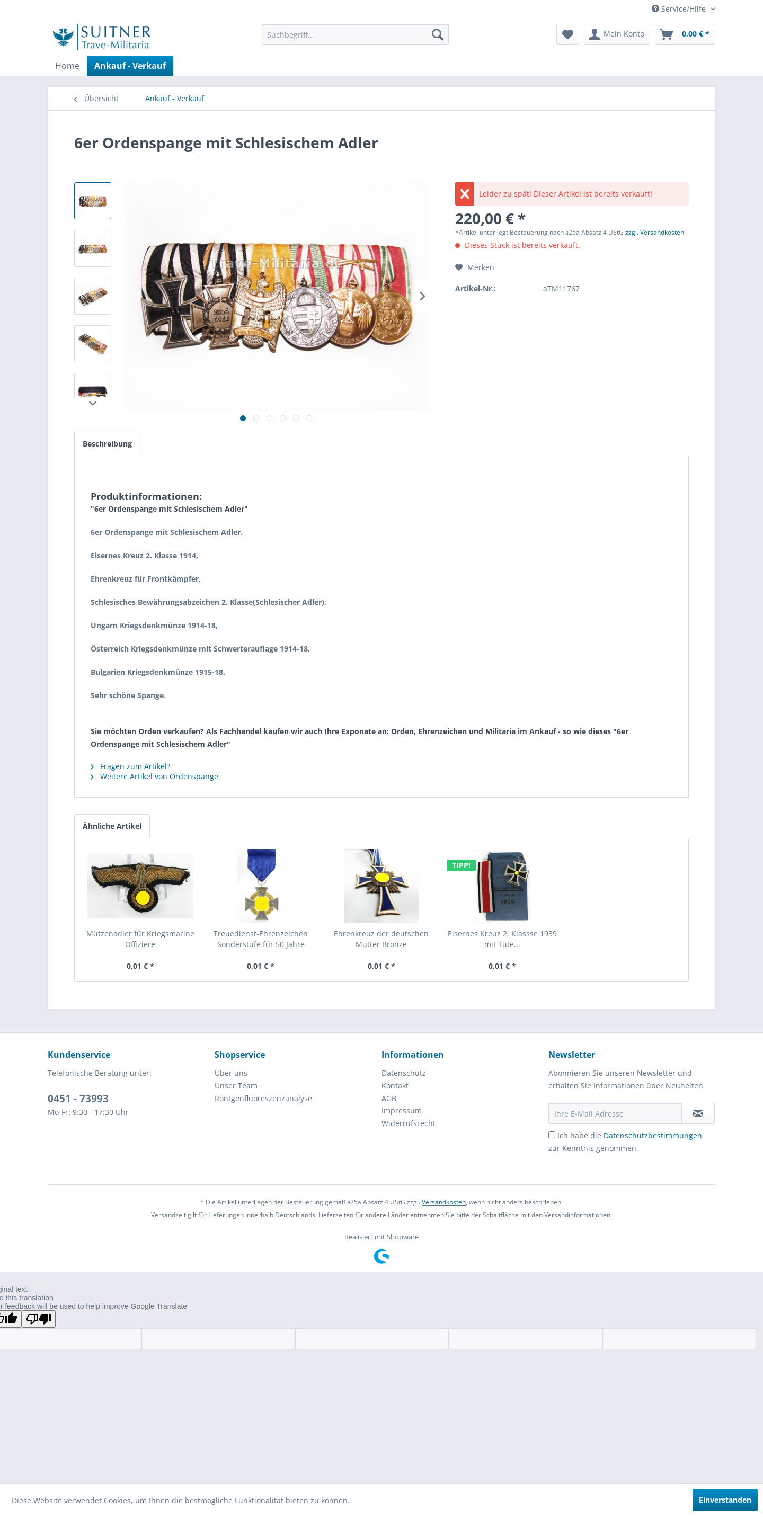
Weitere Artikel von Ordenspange (154, 776)
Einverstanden (725, 1500)
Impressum (402, 1110)
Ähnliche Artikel (112, 826)
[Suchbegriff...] (355, 34)
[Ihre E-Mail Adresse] (615, 1113)
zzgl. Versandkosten (654, 232)
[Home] (67, 66)
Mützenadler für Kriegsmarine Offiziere (140, 939)
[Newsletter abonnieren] (698, 1113)
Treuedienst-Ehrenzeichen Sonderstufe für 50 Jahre (261, 939)
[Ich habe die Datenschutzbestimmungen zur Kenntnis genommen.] (551, 1134)
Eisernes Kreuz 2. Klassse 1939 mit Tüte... (502, 939)
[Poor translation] (39, 1319)
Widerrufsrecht (409, 1123)
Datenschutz (404, 1073)
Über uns (231, 1073)
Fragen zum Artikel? (130, 766)
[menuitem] (355, 34)
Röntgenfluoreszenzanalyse (263, 1098)
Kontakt (395, 1086)
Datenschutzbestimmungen (653, 1135)
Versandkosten (444, 1202)
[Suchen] (438, 34)
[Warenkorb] (685, 34)
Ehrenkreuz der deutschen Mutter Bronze (381, 939)
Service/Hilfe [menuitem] (680, 9)
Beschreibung (107, 444)
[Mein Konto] (617, 34)
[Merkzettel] (567, 34)
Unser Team (236, 1086)
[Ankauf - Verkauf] (130, 66)
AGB (389, 1098)
